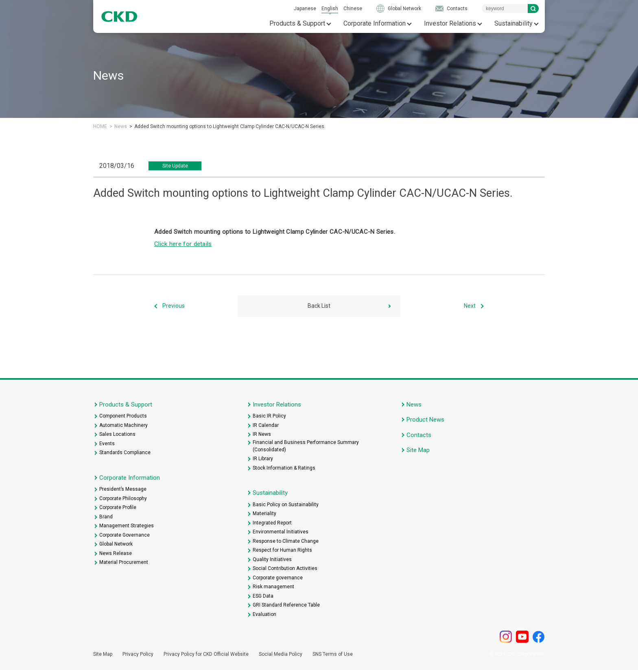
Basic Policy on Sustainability (286, 504)
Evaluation (264, 614)
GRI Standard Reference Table (286, 605)
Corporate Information (374, 23)
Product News (425, 419)
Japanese (305, 8)
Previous (173, 305)
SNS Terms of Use (332, 654)
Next (470, 305)
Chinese (352, 8)
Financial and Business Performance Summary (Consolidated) (306, 445)
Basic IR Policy (269, 416)
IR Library (263, 458)
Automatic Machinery (123, 425)
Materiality (264, 513)
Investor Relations (450, 23)
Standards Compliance (125, 452)
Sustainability (513, 23)
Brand (106, 517)
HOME (100, 126)
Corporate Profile (117, 507)
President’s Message (122, 489)
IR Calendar (266, 425)
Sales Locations (117, 434)
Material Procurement (123, 562)
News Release (115, 553)
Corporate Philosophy (123, 498)
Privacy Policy (137, 654)
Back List (319, 305)
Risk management (273, 587)
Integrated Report (272, 523)
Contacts (457, 8)
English (329, 8)
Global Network (404, 8)
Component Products (123, 416)
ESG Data (263, 596)
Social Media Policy (280, 654)
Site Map (418, 450)
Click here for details (183, 244)
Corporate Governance (124, 535)
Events (107, 443)
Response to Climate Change (286, 541)
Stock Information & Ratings (284, 468)
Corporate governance (278, 578)
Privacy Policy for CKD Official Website (206, 654)
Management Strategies (126, 526)
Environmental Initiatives (280, 532)
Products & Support (297, 23)
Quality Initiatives (272, 559)
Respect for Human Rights (282, 550)
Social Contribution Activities (285, 568)
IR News (262, 434)
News (120, 126)
